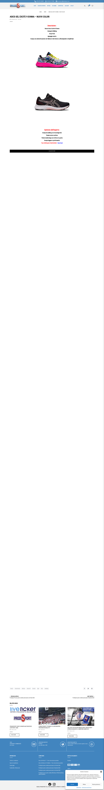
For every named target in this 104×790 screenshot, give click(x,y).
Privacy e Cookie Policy (62, 786)
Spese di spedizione (14, 763)
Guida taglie (12, 765)
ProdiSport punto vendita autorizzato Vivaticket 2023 (83, 697)
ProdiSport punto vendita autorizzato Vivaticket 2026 (49, 767)
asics (12, 688)
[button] (101, 771)
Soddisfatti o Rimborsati (15, 767)
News (20, 19)
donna (23, 688)
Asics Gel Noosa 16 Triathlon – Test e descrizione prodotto (51, 763)
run (42, 688)
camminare (17, 688)
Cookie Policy (78, 787)
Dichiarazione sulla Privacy (86, 787)
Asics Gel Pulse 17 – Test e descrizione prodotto (49, 760)
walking (46, 688)
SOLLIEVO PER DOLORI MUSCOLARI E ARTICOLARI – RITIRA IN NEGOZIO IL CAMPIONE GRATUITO (80, 728)
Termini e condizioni (14, 760)
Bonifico (69, 760)
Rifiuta (84, 784)
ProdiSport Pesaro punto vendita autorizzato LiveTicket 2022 (22, 697)
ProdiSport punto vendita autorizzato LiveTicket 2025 (49, 770)
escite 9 (28, 688)
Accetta (72, 784)
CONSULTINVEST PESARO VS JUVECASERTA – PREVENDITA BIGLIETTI (50, 727)
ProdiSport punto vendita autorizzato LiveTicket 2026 (49, 765)
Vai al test (60, 143)
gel (38, 688)
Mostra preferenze (96, 784)
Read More (13, 734)
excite (34, 688)
